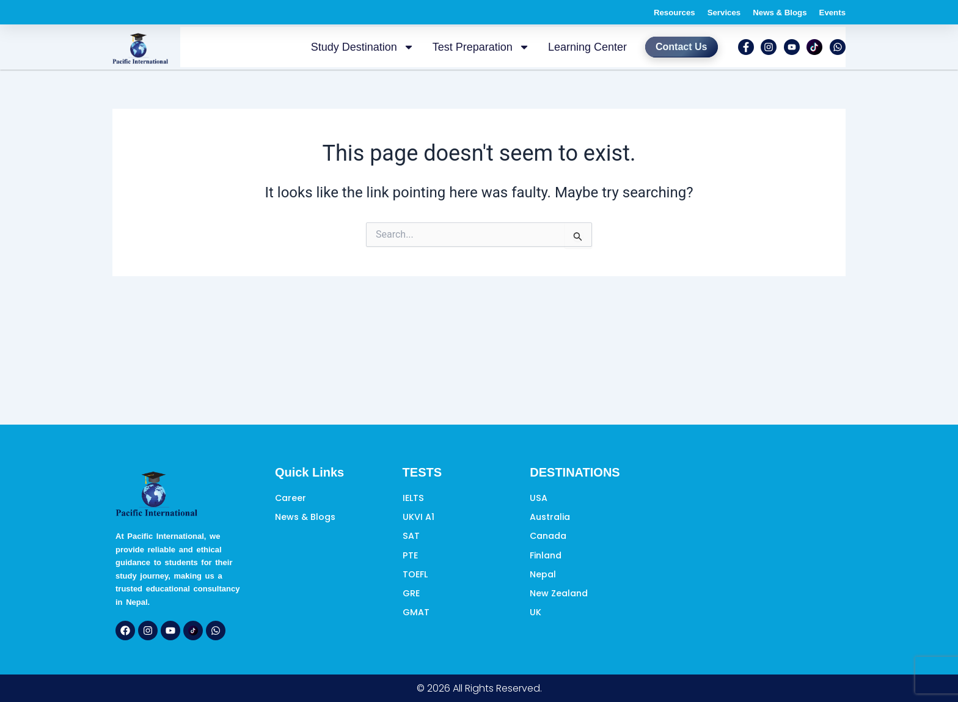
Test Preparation (467, 47)
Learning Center (574, 48)
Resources (646, 12)
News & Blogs (769, 12)
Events (830, 12)
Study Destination (349, 47)
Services (704, 12)
